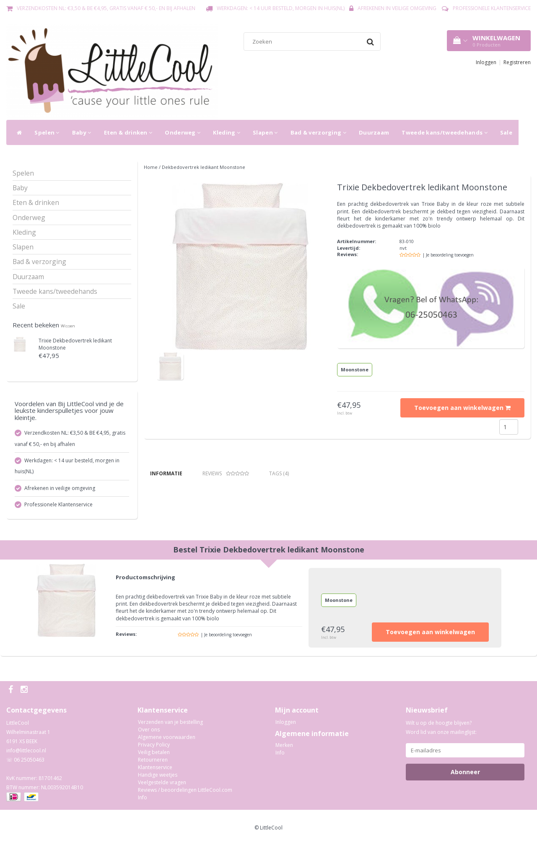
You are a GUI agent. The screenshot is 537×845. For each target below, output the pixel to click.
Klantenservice (155, 767)
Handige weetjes (157, 774)
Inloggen (486, 62)
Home (151, 167)
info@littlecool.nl (26, 750)
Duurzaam (374, 132)
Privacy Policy (154, 744)
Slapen (265, 132)
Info (142, 797)
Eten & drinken (128, 132)
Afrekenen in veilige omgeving (397, 8)
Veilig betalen (154, 752)
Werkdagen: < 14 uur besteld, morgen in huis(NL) (281, 8)
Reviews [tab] (225, 473)
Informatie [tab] (166, 473)
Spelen (46, 132)
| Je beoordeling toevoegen (448, 255)
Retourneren (153, 759)
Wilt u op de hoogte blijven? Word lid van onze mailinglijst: (441, 727)
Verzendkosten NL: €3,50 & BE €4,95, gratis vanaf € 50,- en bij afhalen (106, 8)
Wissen (68, 326)
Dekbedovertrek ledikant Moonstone (203, 167)
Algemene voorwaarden (166, 737)
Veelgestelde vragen (162, 782)
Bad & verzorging (318, 132)
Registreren (517, 62)
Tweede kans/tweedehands (445, 132)
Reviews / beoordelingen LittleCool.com (185, 789)
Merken (284, 745)
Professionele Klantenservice (492, 8)
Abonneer (465, 772)
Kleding (226, 132)
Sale (506, 132)
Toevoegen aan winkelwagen (462, 408)
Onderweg (182, 132)
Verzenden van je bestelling (170, 722)
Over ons (149, 729)
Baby (81, 132)
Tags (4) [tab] (279, 473)
